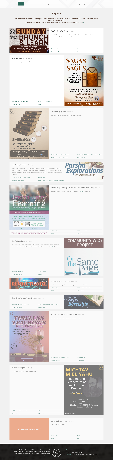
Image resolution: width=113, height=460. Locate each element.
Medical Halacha (64, 4)
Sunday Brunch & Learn (63, 31)
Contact (91, 4)
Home (27, 4)
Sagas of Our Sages (22, 58)
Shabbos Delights (46, 4)
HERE (85, 22)
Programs (35, 4)
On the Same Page (76, 4)
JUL (85, 4)
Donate (21, 4)
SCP (55, 4)
